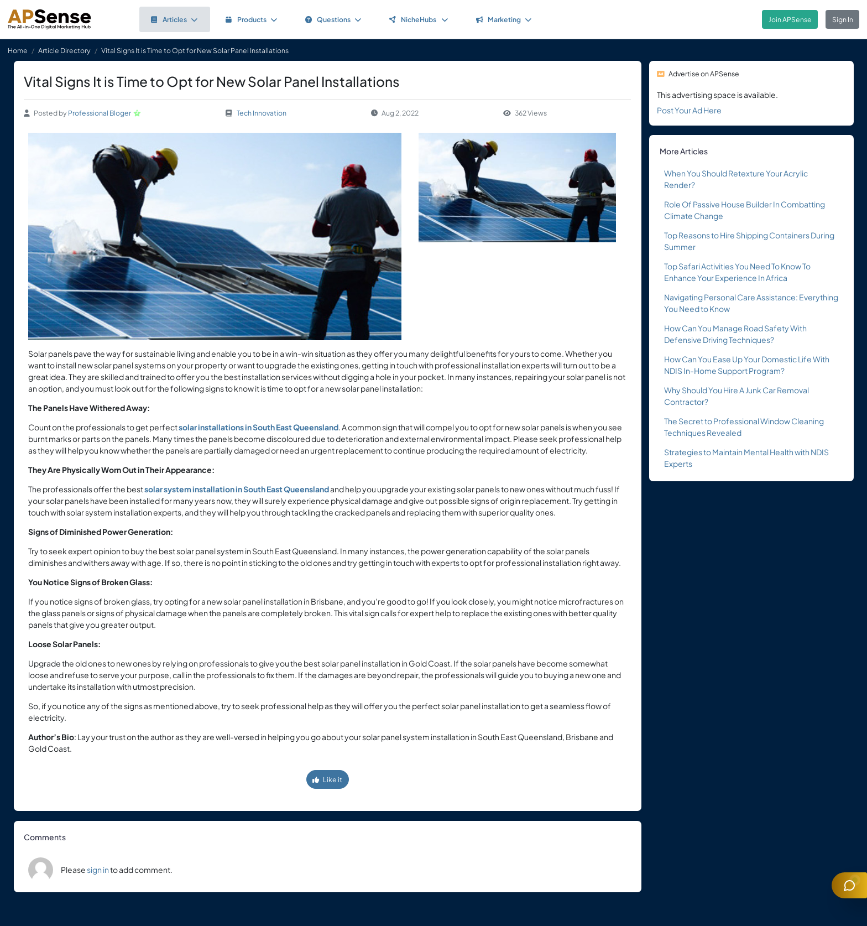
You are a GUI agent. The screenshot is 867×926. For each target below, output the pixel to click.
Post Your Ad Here (689, 110)
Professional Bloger (99, 112)
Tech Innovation (261, 112)
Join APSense (790, 19)
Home (18, 50)
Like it (327, 779)
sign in (98, 870)
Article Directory (64, 50)
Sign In (842, 19)
